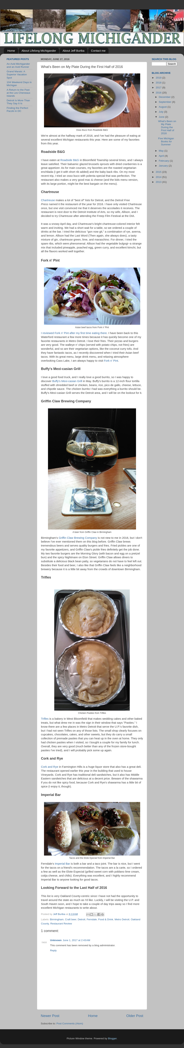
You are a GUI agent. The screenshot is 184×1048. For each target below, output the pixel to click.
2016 (159, 92)
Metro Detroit (122, 919)
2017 (159, 87)
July (161, 111)
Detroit (81, 919)
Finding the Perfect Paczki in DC (17, 109)
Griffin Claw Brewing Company (78, 537)
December (165, 97)
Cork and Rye (49, 766)
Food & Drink (105, 919)
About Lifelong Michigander (39, 50)
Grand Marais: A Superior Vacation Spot (17, 74)
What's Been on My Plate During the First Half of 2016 (167, 127)
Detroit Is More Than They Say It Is (18, 102)
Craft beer (70, 919)
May (161, 150)
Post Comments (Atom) (70, 1023)
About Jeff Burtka (73, 50)
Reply (53, 950)
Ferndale (92, 919)
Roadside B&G (69, 160)
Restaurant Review (61, 923)
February (164, 160)
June (162, 116)
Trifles (45, 718)
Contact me (98, 50)
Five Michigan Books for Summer (166, 141)
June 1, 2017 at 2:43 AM (76, 940)
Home (11, 50)
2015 (159, 172)
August (163, 106)
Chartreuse (48, 200)
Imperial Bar (62, 863)
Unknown (56, 940)
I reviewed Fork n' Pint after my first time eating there (74, 333)
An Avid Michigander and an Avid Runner (18, 65)
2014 (159, 177)
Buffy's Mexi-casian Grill (67, 381)
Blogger (112, 1038)
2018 (159, 82)
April (162, 155)
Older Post (134, 1016)
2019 (159, 77)
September (165, 101)
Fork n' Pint (111, 360)
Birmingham (57, 919)
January (164, 165)
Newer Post (50, 1016)
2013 (159, 182)
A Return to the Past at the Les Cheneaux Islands (18, 92)
